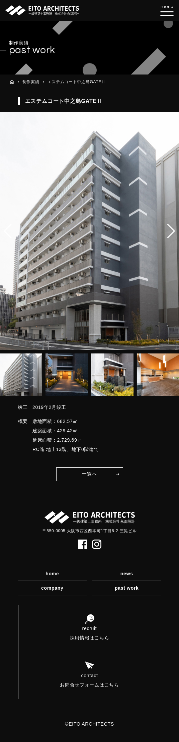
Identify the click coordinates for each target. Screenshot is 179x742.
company (52, 588)
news (126, 573)
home (52, 573)
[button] (171, 231)
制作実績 (30, 82)
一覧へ (89, 473)
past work (127, 588)
